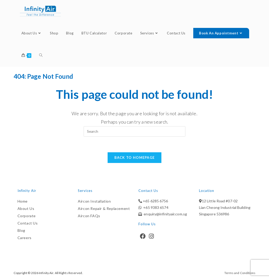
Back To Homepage (134, 157)
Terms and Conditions (240, 273)
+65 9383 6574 (155, 207)
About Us (25, 208)
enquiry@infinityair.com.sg (164, 214)
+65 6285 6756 (155, 201)
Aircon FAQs (89, 216)
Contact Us (27, 223)
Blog (21, 230)
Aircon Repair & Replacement (104, 208)
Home (22, 201)
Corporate (26, 216)
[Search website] (40, 55)
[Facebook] (143, 236)
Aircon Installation (94, 201)
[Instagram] (151, 236)
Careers (24, 237)
